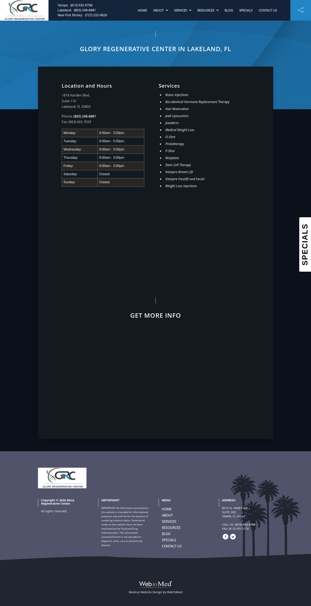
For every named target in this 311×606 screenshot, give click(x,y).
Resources (205, 10)
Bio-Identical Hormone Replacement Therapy (197, 102)
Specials (245, 10)
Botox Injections (176, 95)
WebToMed (174, 592)
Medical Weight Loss (179, 130)
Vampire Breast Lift (179, 172)
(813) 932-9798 (81, 5)
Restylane (172, 158)
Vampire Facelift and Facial (184, 179)
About (158, 10)
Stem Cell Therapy (178, 165)
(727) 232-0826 (96, 15)
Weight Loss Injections (181, 186)
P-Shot (170, 151)
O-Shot (170, 137)
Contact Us (268, 10)
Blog (229, 10)
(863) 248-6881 (85, 10)
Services (180, 10)
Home (142, 10)
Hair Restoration (177, 109)
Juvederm (172, 123)
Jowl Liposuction (176, 116)
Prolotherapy (174, 144)
